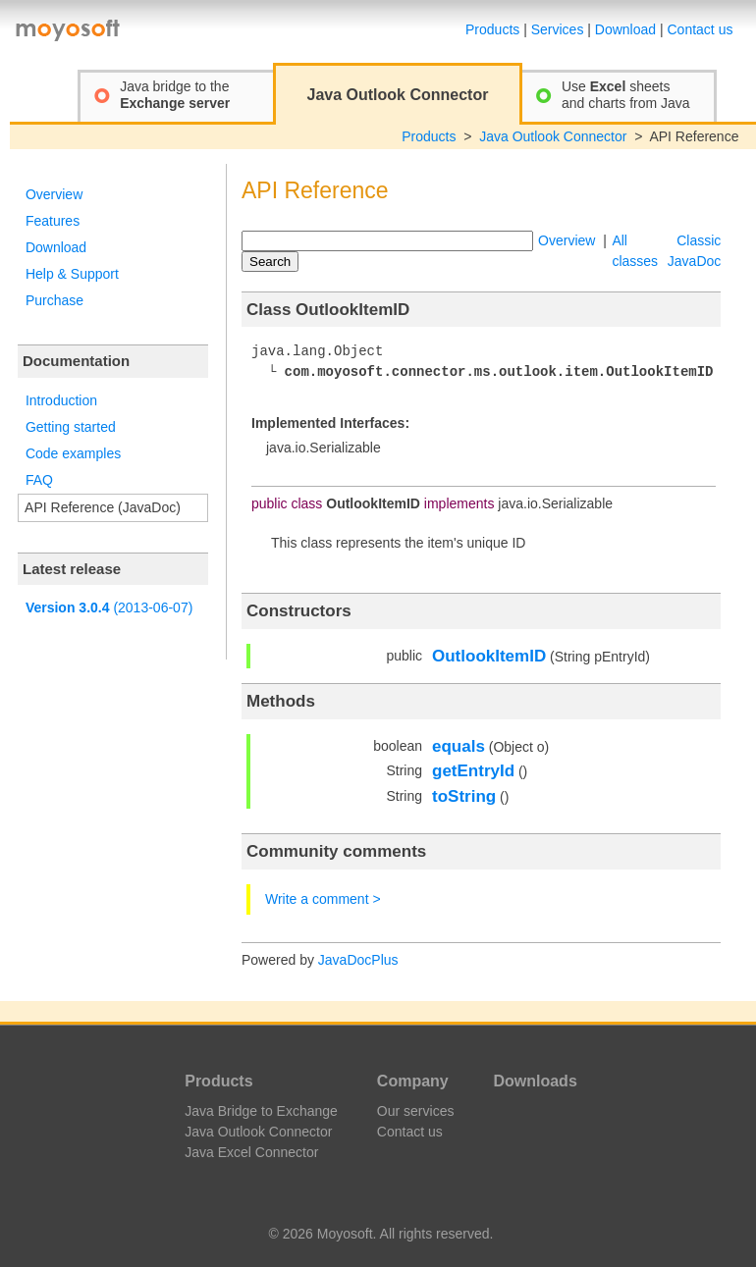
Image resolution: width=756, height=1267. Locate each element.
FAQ (39, 480)
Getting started (71, 427)
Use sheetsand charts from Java (626, 95)
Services (557, 29)
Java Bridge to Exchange (261, 1111)
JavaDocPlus (358, 960)
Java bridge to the (175, 95)
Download (625, 29)
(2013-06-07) (109, 607)
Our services (416, 1111)
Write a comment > (323, 899)
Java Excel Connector (251, 1152)
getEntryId (473, 771)
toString (464, 796)
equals (458, 746)
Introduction (61, 400)
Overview (54, 194)
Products (492, 29)
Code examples (73, 453)
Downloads (534, 1081)
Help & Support (72, 274)
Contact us (700, 29)
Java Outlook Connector (552, 136)
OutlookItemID (489, 656)
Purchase (54, 300)
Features (53, 221)
